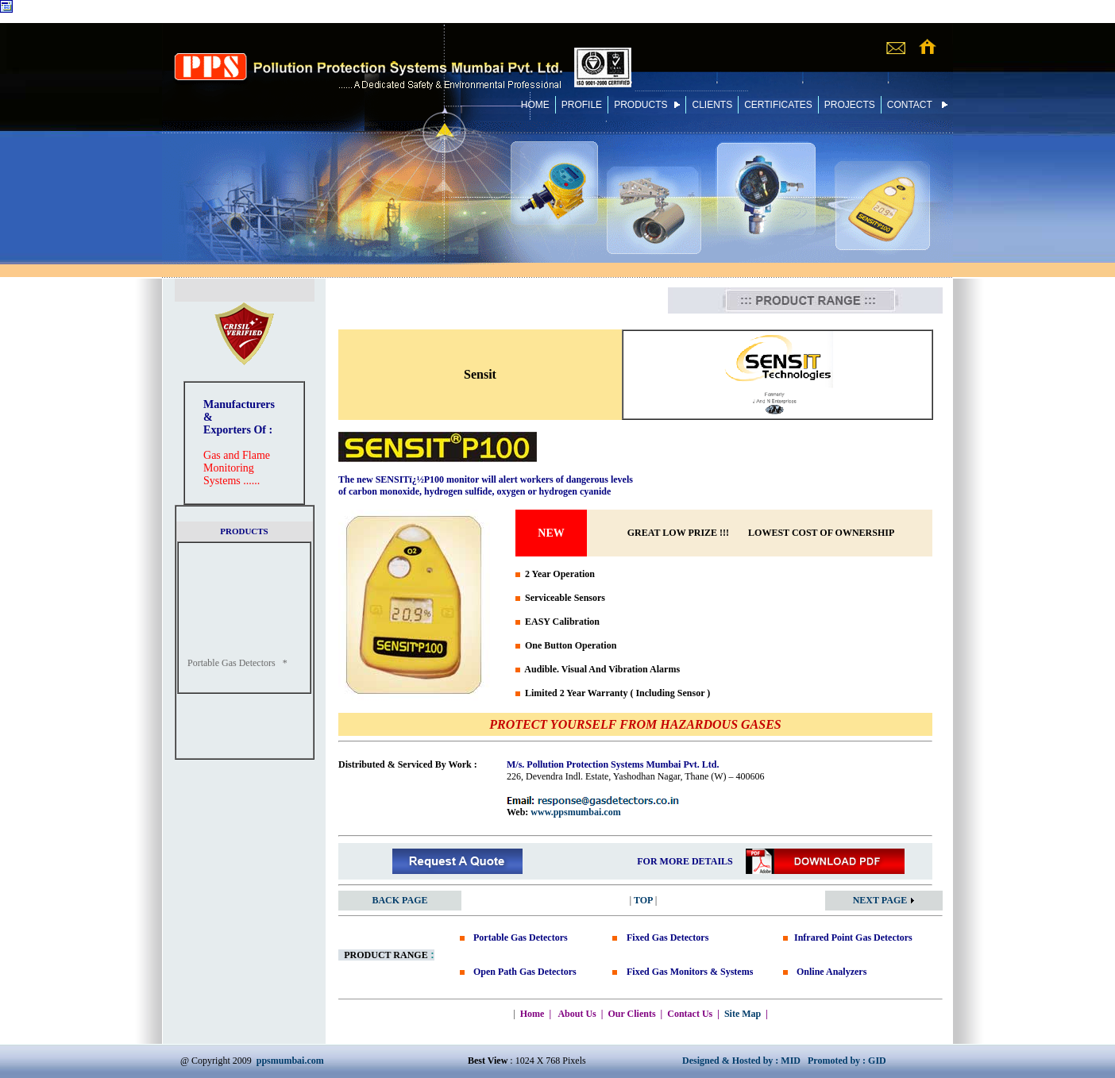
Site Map (742, 1013)
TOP (643, 900)
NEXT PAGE (884, 900)
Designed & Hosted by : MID (741, 1060)
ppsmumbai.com (290, 1060)
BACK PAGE (399, 900)
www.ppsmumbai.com (575, 812)
